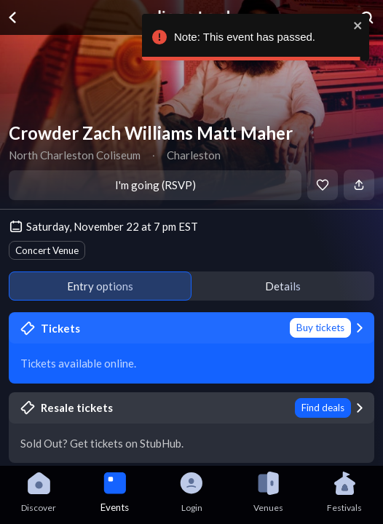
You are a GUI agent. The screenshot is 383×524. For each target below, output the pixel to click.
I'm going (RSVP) (155, 184)
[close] (356, 25)
